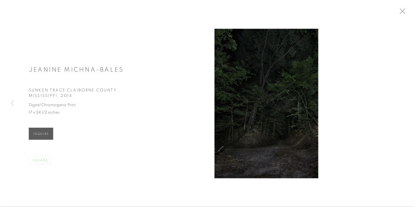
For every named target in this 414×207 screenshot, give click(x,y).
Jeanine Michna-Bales (76, 71)
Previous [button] (12, 103)
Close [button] (405, 13)
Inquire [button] (41, 135)
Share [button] (41, 162)
